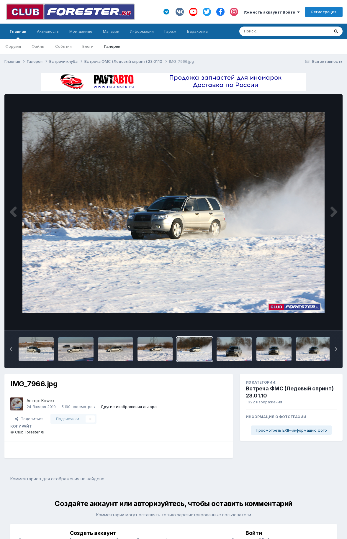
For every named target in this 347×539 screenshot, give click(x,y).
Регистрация (323, 11)
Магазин (111, 31)
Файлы (38, 46)
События (63, 46)
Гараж (170, 31)
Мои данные (80, 31)
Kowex (48, 400)
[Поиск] (273, 31)
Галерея (112, 46)
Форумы (13, 46)
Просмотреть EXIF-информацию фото (291, 430)
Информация (142, 31)
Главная (18, 34)
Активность (48, 31)
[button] (10, 349)
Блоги (88, 46)
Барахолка (197, 31)
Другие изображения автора (129, 406)
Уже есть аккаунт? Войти (271, 12)
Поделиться (29, 418)
